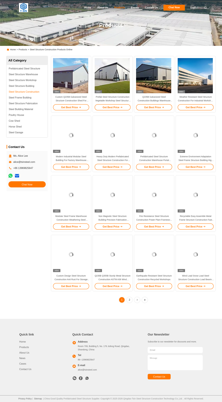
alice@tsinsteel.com (24, 162)
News (22, 358)
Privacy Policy (25, 398)
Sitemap (38, 398)
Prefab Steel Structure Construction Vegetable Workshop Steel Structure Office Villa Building (112, 100)
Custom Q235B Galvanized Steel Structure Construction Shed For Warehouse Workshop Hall (71, 100)
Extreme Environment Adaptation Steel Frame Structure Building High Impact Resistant (196, 160)
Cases (22, 363)
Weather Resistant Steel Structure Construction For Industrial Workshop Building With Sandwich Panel (195, 100)
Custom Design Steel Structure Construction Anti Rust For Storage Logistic (71, 279)
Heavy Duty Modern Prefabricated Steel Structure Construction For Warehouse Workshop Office (112, 160)
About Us (102, 7)
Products (119, 7)
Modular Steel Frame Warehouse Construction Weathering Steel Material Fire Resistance (71, 220)
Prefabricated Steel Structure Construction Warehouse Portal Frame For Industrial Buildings (154, 160)
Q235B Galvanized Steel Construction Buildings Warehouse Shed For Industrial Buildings (154, 100)
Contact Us (151, 7)
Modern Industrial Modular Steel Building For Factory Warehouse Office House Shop (71, 160)
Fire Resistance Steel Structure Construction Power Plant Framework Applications (154, 220)
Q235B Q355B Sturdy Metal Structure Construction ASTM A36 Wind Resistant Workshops (112, 279)
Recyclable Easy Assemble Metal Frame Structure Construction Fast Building (195, 220)
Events (135, 7)
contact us (159, 376)
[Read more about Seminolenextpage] (137, 300)
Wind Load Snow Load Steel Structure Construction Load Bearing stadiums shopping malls (195, 279)
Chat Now (174, 7)
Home (87, 7)
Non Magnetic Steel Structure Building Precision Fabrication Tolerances (112, 220)
